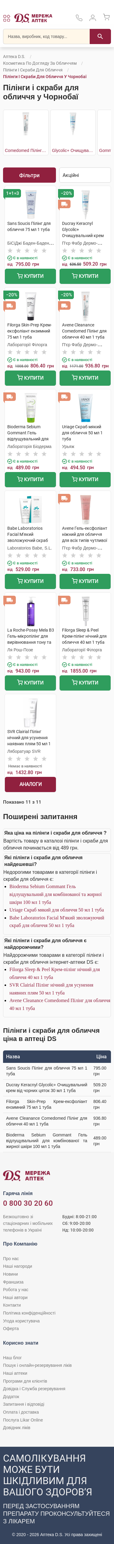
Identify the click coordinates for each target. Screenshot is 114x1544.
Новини (10, 1274)
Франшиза (13, 1282)
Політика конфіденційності (29, 1313)
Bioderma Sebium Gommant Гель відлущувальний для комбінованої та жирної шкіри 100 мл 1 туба (55, 894)
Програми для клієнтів (25, 1381)
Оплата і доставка (21, 1412)
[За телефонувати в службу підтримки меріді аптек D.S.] (79, 19)
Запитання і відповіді (23, 1404)
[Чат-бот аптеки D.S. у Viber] (57, 1495)
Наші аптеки (15, 1373)
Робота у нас (15, 1289)
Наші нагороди (17, 1266)
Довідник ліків (16, 1427)
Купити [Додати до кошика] (30, 276)
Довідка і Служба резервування (34, 1388)
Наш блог (12, 1357)
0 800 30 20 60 (28, 1203)
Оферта (11, 1328)
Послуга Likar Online (23, 1420)
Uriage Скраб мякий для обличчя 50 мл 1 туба (56, 909)
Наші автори (15, 1297)
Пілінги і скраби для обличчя (33, 69)
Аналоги (30, 784)
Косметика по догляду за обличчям (40, 63)
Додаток (11, 1396)
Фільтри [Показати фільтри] (29, 175)
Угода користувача (21, 1320)
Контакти (12, 1305)
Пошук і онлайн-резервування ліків (37, 1365)
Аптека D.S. (14, 56)
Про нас (11, 1258)
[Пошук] (100, 36)
